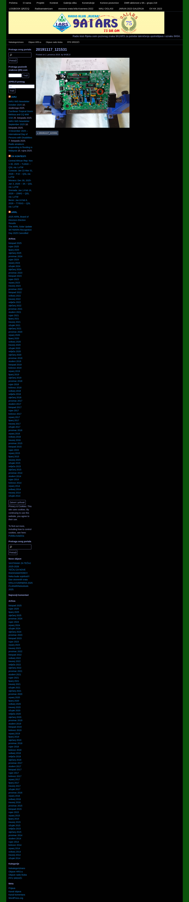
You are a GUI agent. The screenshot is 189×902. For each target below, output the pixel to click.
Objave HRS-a (34, 42)
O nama (27, 3)
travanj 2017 (15, 424)
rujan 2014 (14, 479)
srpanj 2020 (14, 335)
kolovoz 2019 (15, 368)
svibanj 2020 (15, 342)
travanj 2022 (15, 299)
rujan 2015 (14, 450)
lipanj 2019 (14, 374)
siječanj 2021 (15, 328)
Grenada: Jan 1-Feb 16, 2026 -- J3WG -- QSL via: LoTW (20, 193)
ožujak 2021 (14, 325)
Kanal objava (15, 891)
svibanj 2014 (15, 489)
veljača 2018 (15, 394)
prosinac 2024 (15, 256)
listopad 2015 (15, 446)
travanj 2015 (15, 460)
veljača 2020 (15, 351)
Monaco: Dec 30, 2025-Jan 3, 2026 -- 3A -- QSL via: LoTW (20, 183)
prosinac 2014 (15, 473)
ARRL (14, 212)
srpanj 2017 (14, 417)
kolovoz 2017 (15, 414)
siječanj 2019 (15, 378)
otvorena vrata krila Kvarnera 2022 (75, 8)
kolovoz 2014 (15, 483)
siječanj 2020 (15, 355)
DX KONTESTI (18, 156)
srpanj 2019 (14, 371)
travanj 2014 (15, 492)
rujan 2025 (14, 246)
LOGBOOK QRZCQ (19, 8)
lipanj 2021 (14, 318)
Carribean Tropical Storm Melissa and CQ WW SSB (21, 114)
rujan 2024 (14, 259)
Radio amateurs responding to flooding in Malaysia (20, 147)
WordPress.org (16, 898)
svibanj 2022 (15, 295)
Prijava (12, 888)
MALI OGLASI (106, 8)
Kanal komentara (17, 894)
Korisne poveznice (109, 3)
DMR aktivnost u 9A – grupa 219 (140, 3)
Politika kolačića (16, 536)
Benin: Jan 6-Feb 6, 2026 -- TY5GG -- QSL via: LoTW (19, 203)
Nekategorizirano (16, 42)
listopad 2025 (15, 243)
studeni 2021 (15, 312)
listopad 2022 (15, 292)
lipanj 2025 (14, 250)
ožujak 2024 (14, 266)
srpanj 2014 (14, 486)
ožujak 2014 (14, 496)
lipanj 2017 (14, 420)
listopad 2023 (15, 276)
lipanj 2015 (14, 456)
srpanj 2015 (14, 453)
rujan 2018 (14, 384)
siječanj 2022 (15, 305)
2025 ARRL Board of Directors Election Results (18, 220)
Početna (13, 3)
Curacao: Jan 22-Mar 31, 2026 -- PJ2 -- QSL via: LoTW (21, 173)
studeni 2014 (15, 476)
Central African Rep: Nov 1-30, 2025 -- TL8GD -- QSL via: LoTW (21, 163)
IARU (14, 97)
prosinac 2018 (15, 381)
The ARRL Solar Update (20, 226)
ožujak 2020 (14, 348)
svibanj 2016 (15, 437)
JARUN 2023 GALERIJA (131, 8)
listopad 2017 (15, 407)
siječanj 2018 (15, 397)
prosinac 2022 (15, 289)
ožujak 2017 (14, 427)
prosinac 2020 (15, 332)
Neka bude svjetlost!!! (19, 576)
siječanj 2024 (15, 269)
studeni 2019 (15, 361)
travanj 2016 (15, 440)
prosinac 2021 (15, 309)
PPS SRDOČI (73, 42)
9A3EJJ (67, 54)
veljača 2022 (15, 302)
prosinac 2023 (15, 273)
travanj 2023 (15, 286)
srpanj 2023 (14, 282)
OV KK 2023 (155, 8)
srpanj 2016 (14, 433)
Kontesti (54, 3)
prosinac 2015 (15, 443)
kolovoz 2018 (15, 387)
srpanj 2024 (14, 263)
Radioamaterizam (44, 8)
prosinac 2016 (15, 430)
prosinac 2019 (15, 358)
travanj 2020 (15, 345)
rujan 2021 (14, 315)
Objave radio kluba (54, 42)
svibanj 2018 (15, 391)
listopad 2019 (15, 364)
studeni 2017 (15, 404)
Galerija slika (70, 3)
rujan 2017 (14, 410)
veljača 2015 (15, 466)
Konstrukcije (88, 3)
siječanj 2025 (15, 253)
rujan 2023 (14, 279)
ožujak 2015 (14, 463)
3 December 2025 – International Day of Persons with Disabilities (20, 134)
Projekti (40, 3)
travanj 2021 (15, 322)
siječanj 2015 (15, 469)
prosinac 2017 (15, 401)
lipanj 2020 (14, 338)
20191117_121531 (51, 49)
